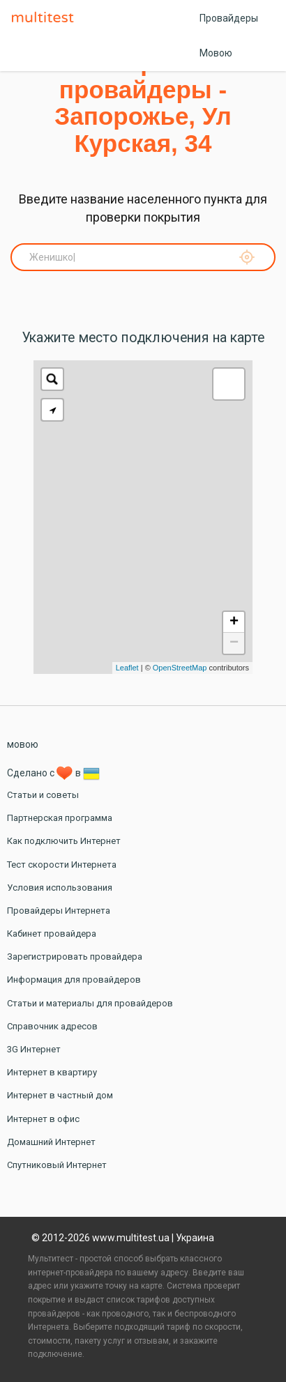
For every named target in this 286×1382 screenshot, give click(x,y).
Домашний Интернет (51, 1142)
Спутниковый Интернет (57, 1165)
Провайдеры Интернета (58, 910)
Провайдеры (229, 18)
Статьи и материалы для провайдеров (90, 1003)
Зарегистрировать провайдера (74, 956)
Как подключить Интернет (64, 841)
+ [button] (234, 622)
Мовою (216, 53)
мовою (22, 744)
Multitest (46, 18)
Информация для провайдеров (74, 979)
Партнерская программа (59, 818)
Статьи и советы (43, 795)
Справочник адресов (52, 1026)
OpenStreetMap (180, 667)
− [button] (234, 643)
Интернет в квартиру (52, 1072)
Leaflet (127, 667)
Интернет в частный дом (60, 1095)
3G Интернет (34, 1049)
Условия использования (59, 887)
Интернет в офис (43, 1119)
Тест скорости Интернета (61, 864)
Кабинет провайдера (51, 933)
